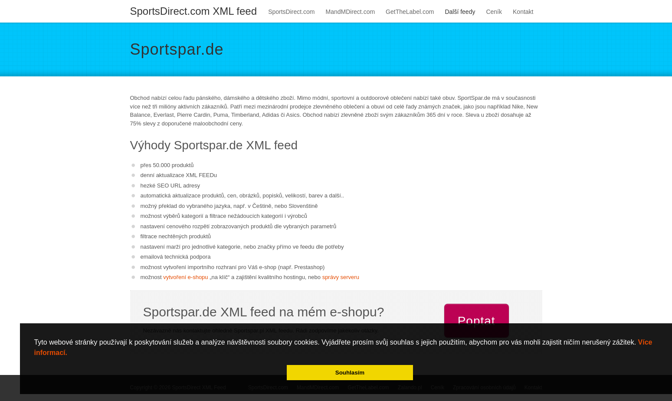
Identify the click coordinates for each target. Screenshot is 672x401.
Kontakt (523, 11)
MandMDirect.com (350, 11)
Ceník (494, 11)
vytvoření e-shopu (185, 277)
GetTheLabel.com (410, 11)
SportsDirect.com (291, 11)
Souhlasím (349, 372)
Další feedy (460, 11)
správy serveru (340, 277)
